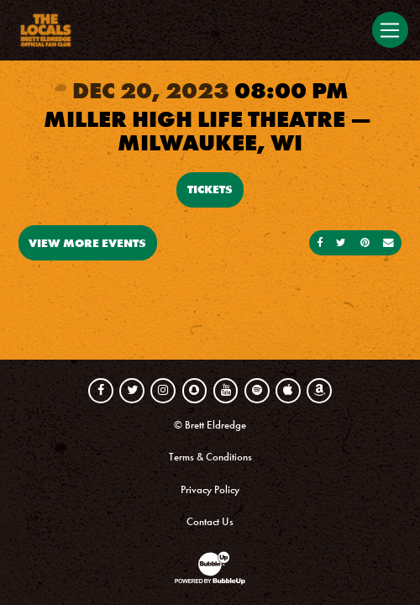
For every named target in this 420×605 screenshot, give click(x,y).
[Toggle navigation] (389, 29)
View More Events (87, 242)
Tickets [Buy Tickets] (210, 189)
